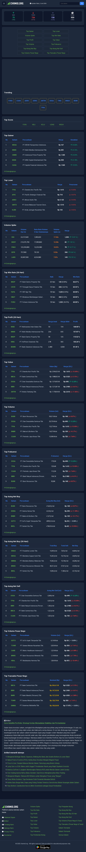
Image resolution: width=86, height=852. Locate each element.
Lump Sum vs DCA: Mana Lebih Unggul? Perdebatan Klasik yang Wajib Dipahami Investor (38, 766)
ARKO (14, 200)
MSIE (13, 327)
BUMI (13, 416)
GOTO (13, 521)
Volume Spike (30, 36)
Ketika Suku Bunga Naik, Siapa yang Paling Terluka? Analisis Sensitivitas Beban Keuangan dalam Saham (43, 783)
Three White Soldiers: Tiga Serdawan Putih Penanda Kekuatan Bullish (31, 779)
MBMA (13, 561)
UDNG (52, 125)
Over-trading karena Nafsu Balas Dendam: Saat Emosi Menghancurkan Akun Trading (36, 773)
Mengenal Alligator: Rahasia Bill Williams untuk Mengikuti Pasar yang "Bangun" (34, 776)
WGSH (61, 125)
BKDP (13, 282)
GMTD (14, 205)
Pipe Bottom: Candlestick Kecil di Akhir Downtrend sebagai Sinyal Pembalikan (34, 786)
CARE (13, 651)
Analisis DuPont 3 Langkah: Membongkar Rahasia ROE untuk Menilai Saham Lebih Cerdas (38, 770)
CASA (14, 165)
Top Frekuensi (56, 44)
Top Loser (56, 31)
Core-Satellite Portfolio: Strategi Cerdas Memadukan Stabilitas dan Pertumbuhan (34, 723)
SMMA (13, 706)
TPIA (14, 190)
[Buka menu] (4, 3)
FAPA (13, 292)
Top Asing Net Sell (56, 49)
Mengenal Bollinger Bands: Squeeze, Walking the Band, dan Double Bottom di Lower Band (38, 757)
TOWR (13, 646)
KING (13, 342)
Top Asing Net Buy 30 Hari (68, 814)
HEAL (13, 661)
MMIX (14, 150)
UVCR (13, 287)
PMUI (13, 247)
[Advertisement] (43, 76)
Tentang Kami (9, 825)
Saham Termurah (64, 831)
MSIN (14, 160)
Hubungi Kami (9, 828)
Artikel (6, 821)
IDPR (13, 252)
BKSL (13, 526)
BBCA (13, 377)
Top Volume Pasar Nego (29, 53)
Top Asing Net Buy (29, 49)
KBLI (34, 125)
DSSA (13, 382)
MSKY (13, 242)
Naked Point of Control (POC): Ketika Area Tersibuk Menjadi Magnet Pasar (33, 760)
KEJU (43, 125)
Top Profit (29, 40)
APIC (14, 195)
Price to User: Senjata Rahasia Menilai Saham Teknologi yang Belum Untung (33, 763)
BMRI (13, 695)
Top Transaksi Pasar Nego (56, 53)
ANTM (13, 392)
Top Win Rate (56, 36)
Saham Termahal (64, 828)
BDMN (13, 347)
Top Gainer (30, 31)
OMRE (14, 155)
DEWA (13, 511)
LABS (13, 257)
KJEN (14, 210)
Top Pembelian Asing (37, 835)
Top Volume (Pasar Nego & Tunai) (70, 821)
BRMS (13, 566)
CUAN (13, 437)
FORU (25, 125)
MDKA (13, 556)
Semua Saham (63, 835)
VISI (12, 237)
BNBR (13, 432)
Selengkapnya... (10, 171)
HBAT (13, 297)
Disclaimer (7, 835)
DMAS (13, 551)
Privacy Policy (9, 832)
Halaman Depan (9, 817)
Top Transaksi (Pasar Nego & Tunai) (71, 824)
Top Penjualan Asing (66, 807)
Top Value (56, 40)
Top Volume (30, 44)
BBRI (12, 387)
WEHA (14, 145)
